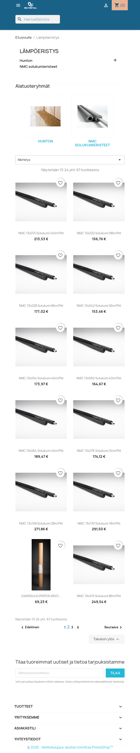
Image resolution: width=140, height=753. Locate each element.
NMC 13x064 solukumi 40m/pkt (41, 451)
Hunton (26, 60)
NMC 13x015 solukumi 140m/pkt (41, 233)
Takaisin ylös (106, 639)
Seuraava (113, 627)
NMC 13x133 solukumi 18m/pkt (99, 523)
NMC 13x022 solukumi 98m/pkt (99, 233)
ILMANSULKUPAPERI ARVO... (41, 596)
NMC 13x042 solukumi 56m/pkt (99, 306)
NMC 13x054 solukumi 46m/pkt (41, 378)
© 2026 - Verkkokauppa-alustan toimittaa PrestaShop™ (70, 747)
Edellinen (29, 627)
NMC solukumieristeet (38, 66)
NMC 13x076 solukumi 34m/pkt (99, 451)
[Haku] (37, 19)
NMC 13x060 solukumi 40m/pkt (98, 378)
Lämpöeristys (39, 51)
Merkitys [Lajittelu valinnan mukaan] (70, 159)
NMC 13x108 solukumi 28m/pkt (41, 523)
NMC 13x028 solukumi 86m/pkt (41, 306)
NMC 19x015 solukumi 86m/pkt (99, 596)
